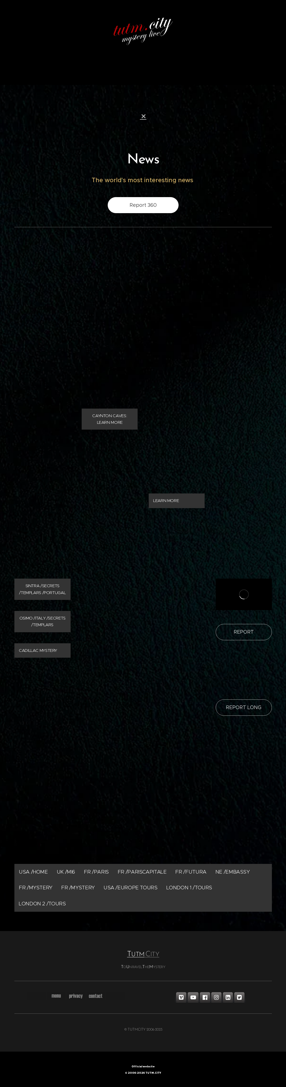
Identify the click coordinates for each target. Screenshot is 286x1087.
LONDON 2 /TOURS (42, 903)
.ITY (151, 955)
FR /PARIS (96, 872)
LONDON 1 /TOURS (189, 888)
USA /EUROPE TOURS (130, 888)
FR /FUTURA (190, 872)
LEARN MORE (166, 500)
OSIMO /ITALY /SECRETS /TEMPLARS (42, 622)
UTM (135, 955)
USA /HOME (33, 872)
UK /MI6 (65, 872)
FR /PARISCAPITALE (141, 872)
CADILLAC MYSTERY (38, 650)
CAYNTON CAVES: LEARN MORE (109, 419)
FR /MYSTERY (35, 888)
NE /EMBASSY (232, 872)
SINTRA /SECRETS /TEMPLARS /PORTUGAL (42, 589)
